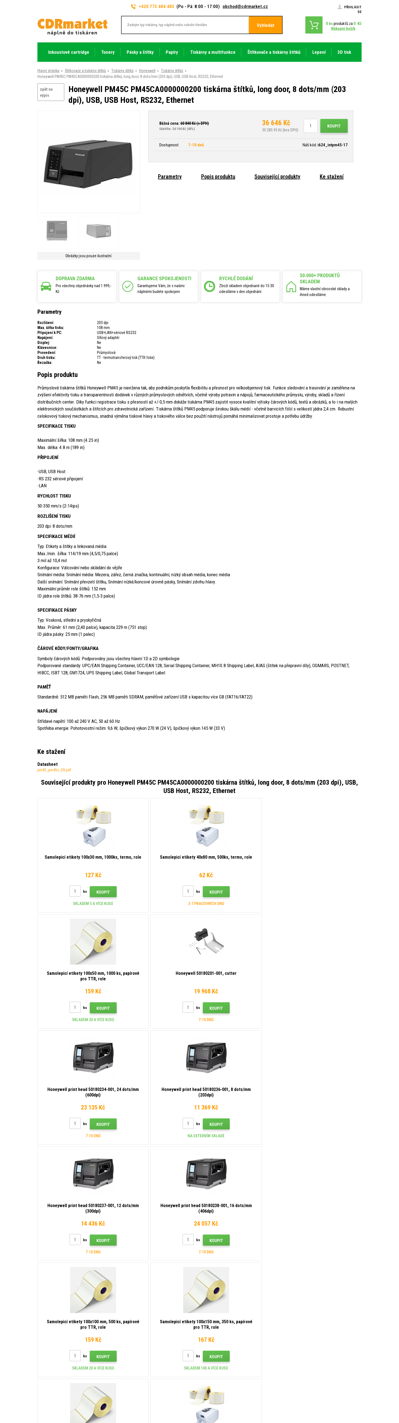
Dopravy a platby (134, 1306)
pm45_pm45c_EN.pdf (54, 770)
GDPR (125, 1347)
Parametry (170, 176)
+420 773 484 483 (152, 6)
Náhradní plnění (133, 1372)
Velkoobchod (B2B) (136, 1315)
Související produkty (277, 176)
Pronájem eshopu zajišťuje (319, 1397)
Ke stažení (332, 176)
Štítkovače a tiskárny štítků (85, 70)
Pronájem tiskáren (135, 1364)
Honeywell (147, 70)
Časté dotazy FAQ (135, 1323)
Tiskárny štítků (122, 70)
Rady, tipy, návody (135, 1298)
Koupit (334, 126)
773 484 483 (61, 1293)
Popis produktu (218, 176)
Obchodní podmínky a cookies (145, 1339)
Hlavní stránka (48, 70)
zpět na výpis (46, 92)
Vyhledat (265, 25)
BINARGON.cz (351, 1397)
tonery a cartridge (235, 1415)
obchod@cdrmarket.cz (245, 6)
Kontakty (128, 1290)
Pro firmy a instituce (137, 1355)
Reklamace (130, 1331)
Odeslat (295, 1255)
